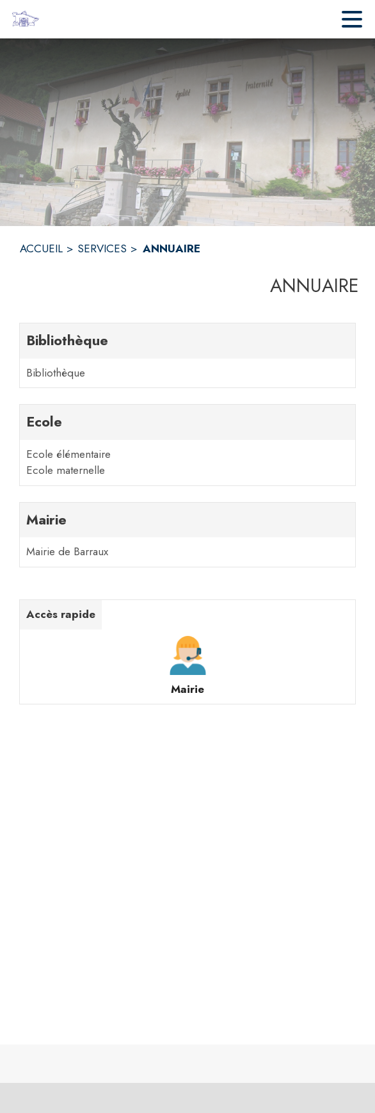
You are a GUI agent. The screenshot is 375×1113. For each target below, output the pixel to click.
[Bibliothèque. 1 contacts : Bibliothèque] (187, 355)
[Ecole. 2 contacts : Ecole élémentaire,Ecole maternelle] (187, 445)
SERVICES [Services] (102, 248)
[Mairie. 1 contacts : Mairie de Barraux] (187, 535)
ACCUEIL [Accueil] (41, 248)
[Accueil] (25, 19)
